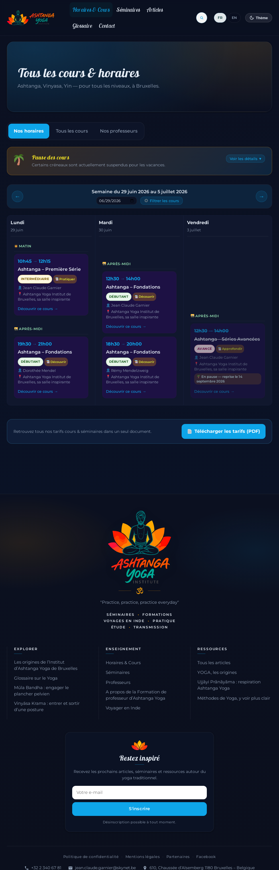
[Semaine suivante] (261, 196)
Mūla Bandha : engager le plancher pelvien (41, 691)
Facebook (206, 856)
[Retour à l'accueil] (31, 17)
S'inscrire (139, 808)
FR (220, 17)
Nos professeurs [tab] (118, 131)
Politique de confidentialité (91, 856)
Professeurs (118, 682)
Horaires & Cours (91, 9)
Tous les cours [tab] (72, 131)
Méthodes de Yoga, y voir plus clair (233, 698)
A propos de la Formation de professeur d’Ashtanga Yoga (136, 695)
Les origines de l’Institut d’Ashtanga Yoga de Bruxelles (45, 665)
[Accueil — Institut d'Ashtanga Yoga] (139, 547)
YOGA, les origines (217, 672)
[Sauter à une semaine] (116, 201)
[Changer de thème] (258, 17)
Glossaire (82, 25)
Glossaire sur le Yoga (36, 678)
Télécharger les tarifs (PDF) (223, 431)
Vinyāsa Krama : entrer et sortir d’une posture (47, 706)
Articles (155, 9)
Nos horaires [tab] (29, 131)
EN (234, 17)
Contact (107, 25)
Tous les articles (213, 662)
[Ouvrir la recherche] (201, 17)
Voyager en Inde (123, 708)
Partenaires (178, 856)
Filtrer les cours (161, 200)
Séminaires (128, 9)
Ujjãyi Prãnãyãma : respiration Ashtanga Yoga (229, 685)
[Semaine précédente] (17, 196)
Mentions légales (142, 856)
